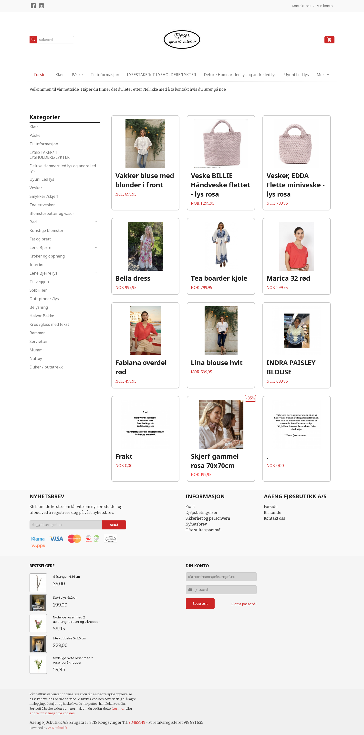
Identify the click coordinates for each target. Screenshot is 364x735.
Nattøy (36, 358)
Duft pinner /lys (44, 298)
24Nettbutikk (57, 728)
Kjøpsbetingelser (202, 512)
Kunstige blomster (46, 230)
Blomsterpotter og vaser (52, 213)
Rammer (37, 333)
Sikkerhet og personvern (208, 518)
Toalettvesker (42, 205)
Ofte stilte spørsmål (204, 530)
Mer (320, 74)
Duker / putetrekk (46, 367)
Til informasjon (105, 74)
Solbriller (38, 290)
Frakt (190, 506)
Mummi (37, 350)
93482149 (136, 722)
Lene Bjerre (40, 247)
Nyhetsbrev (196, 524)
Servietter (39, 341)
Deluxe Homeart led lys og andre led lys (240, 74)
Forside (41, 74)
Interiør (37, 264)
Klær (59, 74)
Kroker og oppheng (47, 256)
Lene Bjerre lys (43, 273)
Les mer (118, 708)
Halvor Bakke (42, 315)
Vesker (36, 187)
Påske (77, 74)
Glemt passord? (244, 604)
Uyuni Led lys (296, 74)
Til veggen (39, 281)
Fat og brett (40, 239)
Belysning (39, 307)
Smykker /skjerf (44, 196)
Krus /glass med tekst (49, 324)
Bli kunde (272, 512)
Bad (33, 222)
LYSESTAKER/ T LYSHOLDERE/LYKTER (161, 74)
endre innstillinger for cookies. (52, 713)
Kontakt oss (274, 518)
